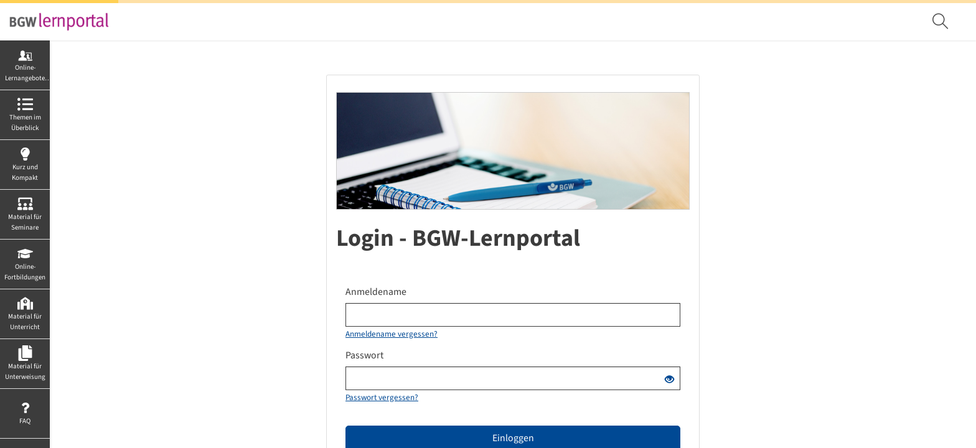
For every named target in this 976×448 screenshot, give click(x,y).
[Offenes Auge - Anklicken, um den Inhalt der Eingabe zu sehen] (669, 380)
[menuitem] (941, 21)
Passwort (364, 355)
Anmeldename (375, 292)
